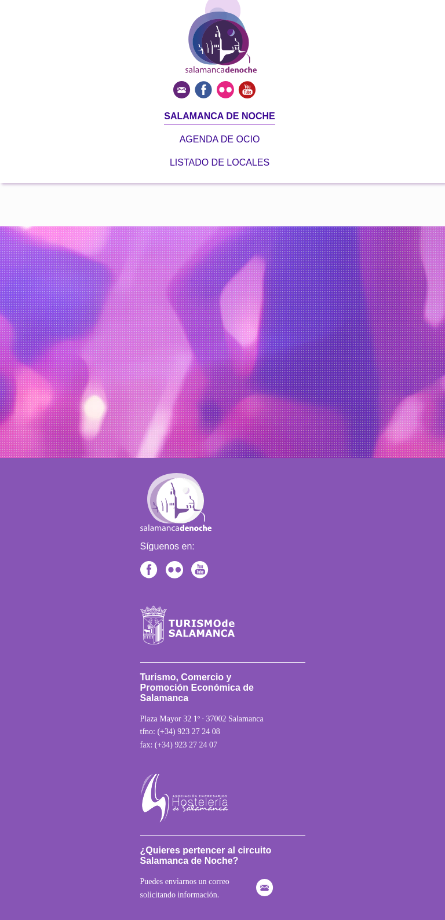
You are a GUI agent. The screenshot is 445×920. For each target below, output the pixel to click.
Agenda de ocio (220, 139)
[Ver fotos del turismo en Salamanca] (227, 89)
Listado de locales (219, 162)
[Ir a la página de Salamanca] (191, 620)
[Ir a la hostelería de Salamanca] (191, 793)
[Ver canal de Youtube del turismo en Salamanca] (247, 89)
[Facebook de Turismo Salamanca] (151, 569)
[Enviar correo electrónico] (184, 89)
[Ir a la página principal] (198, 70)
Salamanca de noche (219, 116)
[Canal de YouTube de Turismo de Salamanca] (202, 569)
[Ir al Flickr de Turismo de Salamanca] (177, 569)
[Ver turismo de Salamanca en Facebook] (205, 89)
